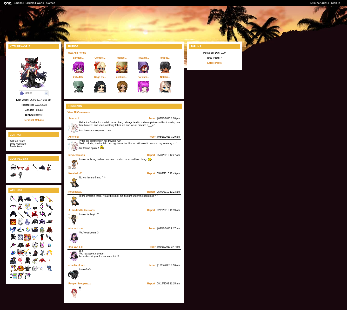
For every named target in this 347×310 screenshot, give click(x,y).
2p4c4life (78, 77)
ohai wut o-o (75, 228)
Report (152, 118)
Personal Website (34, 120)
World (40, 2)
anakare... (121, 77)
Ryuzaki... (143, 57)
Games (50, 2)
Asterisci (73, 118)
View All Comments (78, 112)
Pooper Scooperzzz (79, 283)
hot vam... (143, 77)
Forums (29, 2)
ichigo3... (165, 57)
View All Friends (76, 52)
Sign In (335, 2)
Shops (18, 2)
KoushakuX (75, 173)
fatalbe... (122, 57)
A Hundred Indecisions (81, 210)
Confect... (100, 57)
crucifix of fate (76, 265)
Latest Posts (214, 63)
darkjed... (78, 57)
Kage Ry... (100, 77)
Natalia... (165, 77)
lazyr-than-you (76, 155)
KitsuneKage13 (319, 2)
